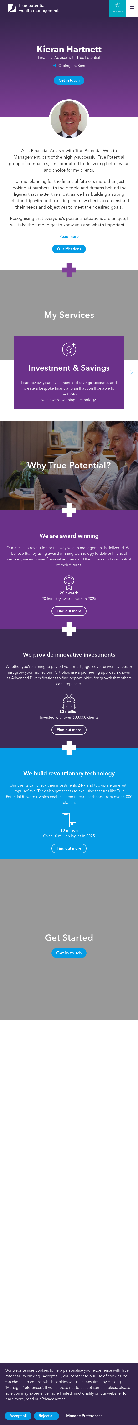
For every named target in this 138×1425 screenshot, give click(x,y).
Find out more (69, 611)
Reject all (46, 1416)
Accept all (18, 1416)
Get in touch (69, 80)
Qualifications (69, 249)
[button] (131, 372)
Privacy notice (54, 1399)
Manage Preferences (84, 1416)
